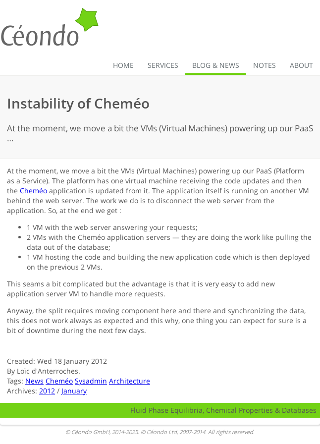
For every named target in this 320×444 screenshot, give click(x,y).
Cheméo (33, 190)
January (74, 390)
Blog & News (215, 65)
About (301, 65)
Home (123, 65)
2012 (47, 390)
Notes (264, 65)
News (34, 381)
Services (163, 65)
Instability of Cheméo (78, 103)
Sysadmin (91, 381)
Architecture (129, 381)
